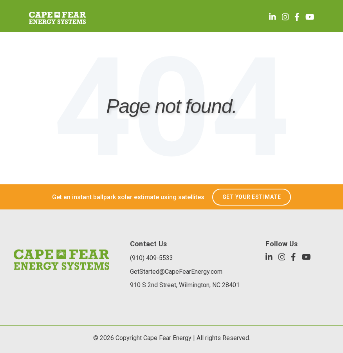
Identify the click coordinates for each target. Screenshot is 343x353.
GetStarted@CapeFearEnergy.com (176, 271)
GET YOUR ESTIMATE (251, 197)
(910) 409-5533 (151, 258)
